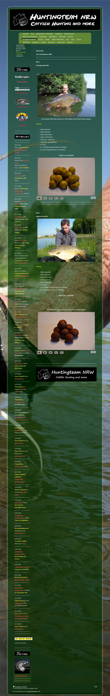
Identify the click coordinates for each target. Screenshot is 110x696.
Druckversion (17, 686)
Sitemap (25, 686)
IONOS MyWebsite (32, 691)
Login (95, 686)
